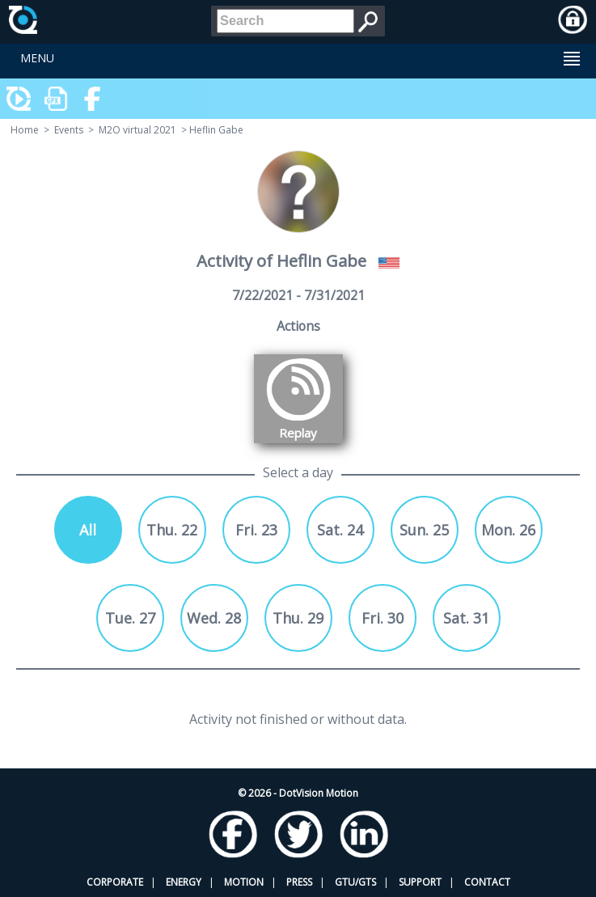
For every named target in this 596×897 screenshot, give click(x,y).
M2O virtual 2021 (137, 130)
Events (68, 130)
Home (25, 130)
